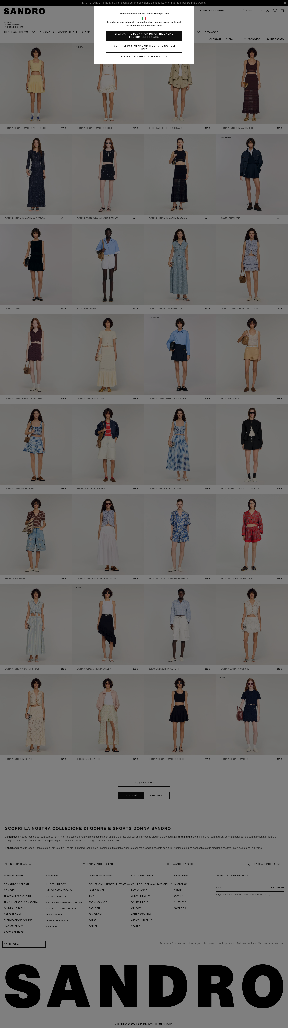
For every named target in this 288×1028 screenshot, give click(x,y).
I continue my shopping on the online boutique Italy (144, 47)
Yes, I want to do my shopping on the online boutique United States (144, 35)
